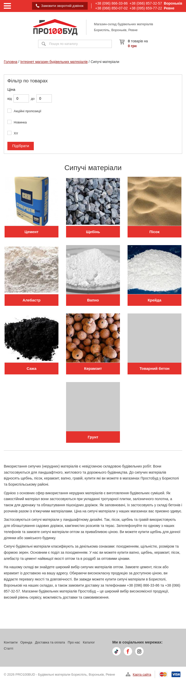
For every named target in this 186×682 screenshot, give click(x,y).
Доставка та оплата (50, 642)
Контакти (11, 642)
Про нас (74, 642)
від (9, 98)
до (33, 98)
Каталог (89, 642)
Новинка (20, 122)
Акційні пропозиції (27, 111)
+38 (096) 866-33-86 (111, 3)
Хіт (16, 133)
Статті (8, 648)
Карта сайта (142, 674)
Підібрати (20, 146)
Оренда (26, 642)
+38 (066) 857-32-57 (146, 3)
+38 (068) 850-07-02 (111, 8)
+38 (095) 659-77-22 (146, 8)
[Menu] (7, 6)
